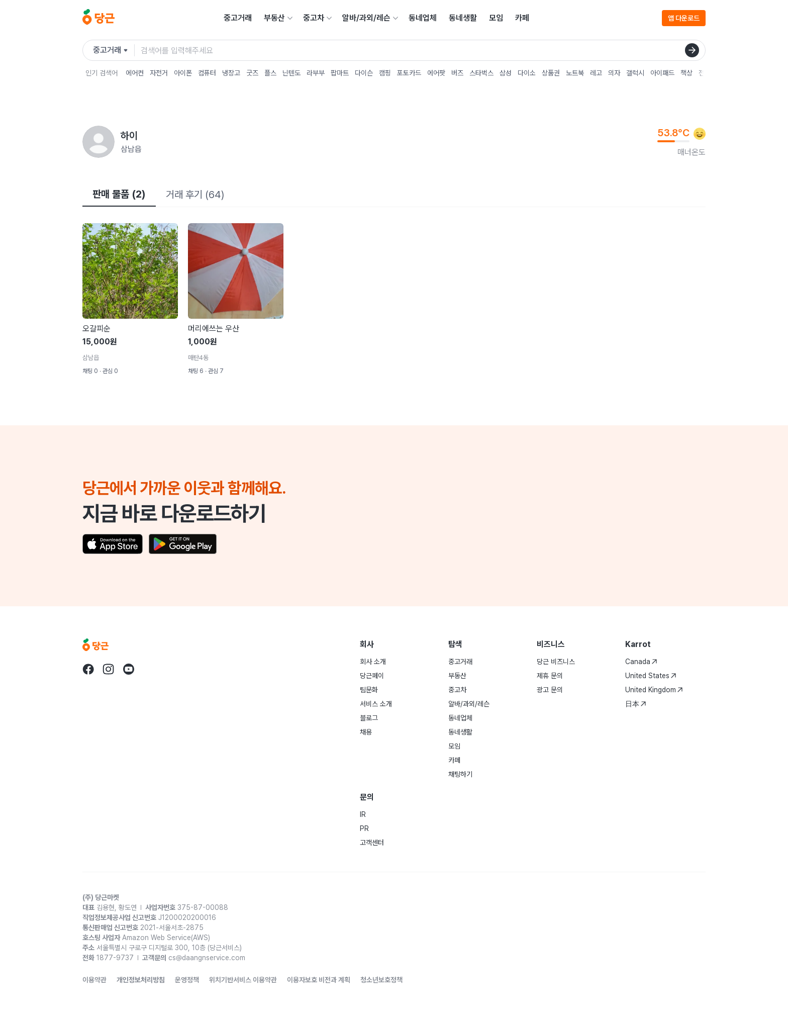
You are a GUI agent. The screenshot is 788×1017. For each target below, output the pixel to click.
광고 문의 (550, 690)
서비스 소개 (376, 704)
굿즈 (252, 73)
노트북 (575, 73)
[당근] (98, 18)
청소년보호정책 (381, 980)
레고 (596, 73)
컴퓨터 (207, 73)
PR (364, 828)
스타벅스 (481, 73)
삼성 (506, 73)
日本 (635, 704)
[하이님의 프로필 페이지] (98, 142)
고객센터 (372, 843)
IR (363, 814)
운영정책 (187, 980)
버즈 (457, 73)
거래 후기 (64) (195, 195)
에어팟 (436, 73)
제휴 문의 (550, 676)
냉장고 (231, 73)
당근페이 (372, 676)
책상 (686, 73)
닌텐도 (291, 73)
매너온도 (691, 152)
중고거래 (238, 18)
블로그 (369, 718)
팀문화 (369, 690)
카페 (522, 18)
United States (650, 676)
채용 (366, 732)
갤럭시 (635, 73)
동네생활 (463, 18)
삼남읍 (131, 149)
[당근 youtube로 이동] (129, 669)
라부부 (316, 73)
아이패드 (662, 73)
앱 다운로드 (684, 18)
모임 (496, 18)
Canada (641, 662)
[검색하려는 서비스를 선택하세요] (114, 50)
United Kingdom (654, 690)
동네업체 (423, 18)
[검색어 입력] (423, 50)
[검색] (692, 50)
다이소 (527, 73)
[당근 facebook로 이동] (88, 669)
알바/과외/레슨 (366, 18)
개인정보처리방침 (141, 980)
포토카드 (409, 73)
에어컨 (135, 73)
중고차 (313, 18)
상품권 (551, 73)
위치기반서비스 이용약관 (243, 980)
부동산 (274, 18)
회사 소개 (373, 662)
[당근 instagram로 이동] (109, 669)
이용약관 (94, 980)
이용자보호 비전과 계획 (318, 980)
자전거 (159, 73)
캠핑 (385, 73)
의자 (614, 73)
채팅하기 (460, 774)
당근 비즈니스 (556, 662)
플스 (270, 73)
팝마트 (340, 73)
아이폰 (183, 73)
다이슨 (364, 73)
